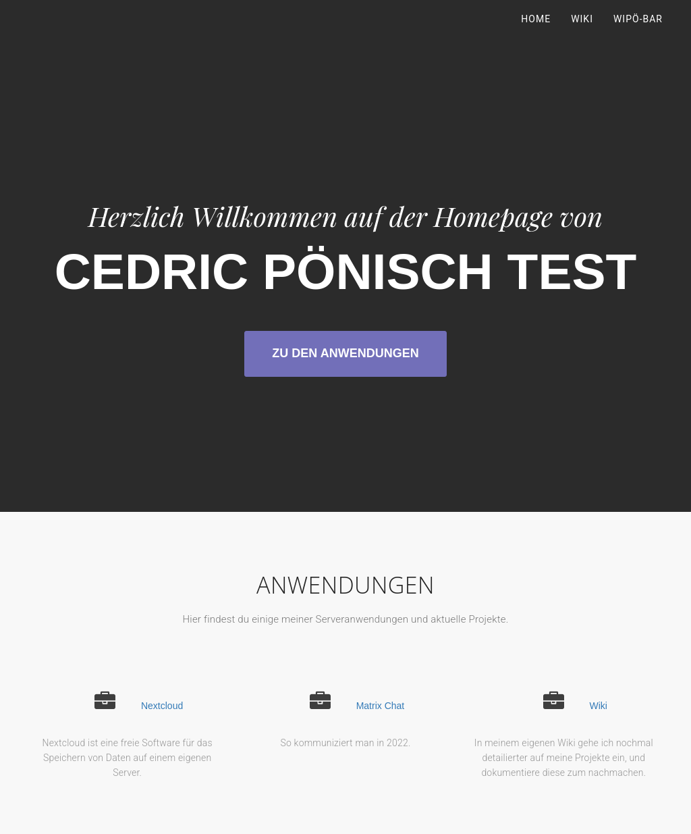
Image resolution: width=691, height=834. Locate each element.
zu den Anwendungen (345, 353)
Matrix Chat (380, 705)
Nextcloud (162, 705)
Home (536, 33)
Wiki (582, 33)
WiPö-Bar (638, 33)
